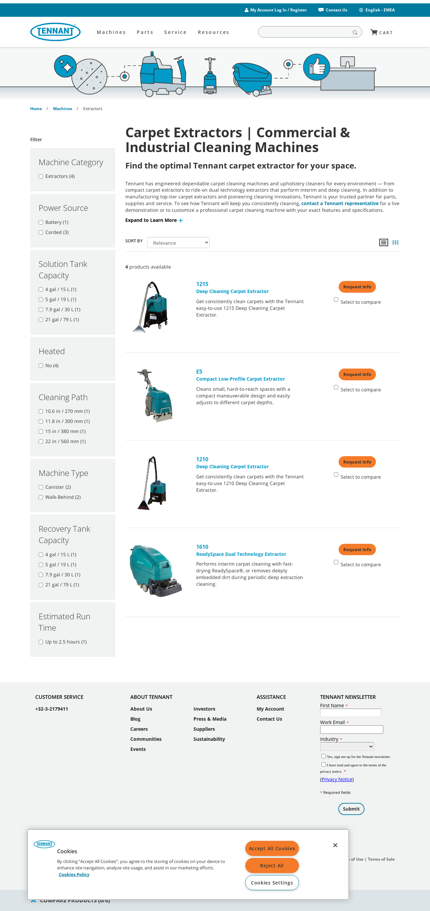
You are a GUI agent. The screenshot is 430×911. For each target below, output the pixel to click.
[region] (188, 864)
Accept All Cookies (272, 848)
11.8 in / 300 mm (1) (64, 421)
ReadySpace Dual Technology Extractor (250, 550)
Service (175, 32)
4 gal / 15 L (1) (57, 289)
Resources (214, 32)
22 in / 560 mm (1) (62, 441)
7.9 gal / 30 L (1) (59, 309)
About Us (141, 702)
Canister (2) (55, 487)
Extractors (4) (57, 176)
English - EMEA (376, 10)
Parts (145, 32)
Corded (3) (54, 232)
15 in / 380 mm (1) (62, 431)
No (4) (48, 365)
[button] (154, 220)
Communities (146, 732)
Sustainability (209, 732)
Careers (139, 722)
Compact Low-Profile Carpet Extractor (250, 375)
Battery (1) (53, 222)
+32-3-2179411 (51, 702)
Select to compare (357, 301)
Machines (111, 32)
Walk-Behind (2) (60, 497)
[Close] (335, 845)
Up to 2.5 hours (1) (63, 641)
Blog (135, 712)
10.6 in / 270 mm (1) (64, 411)
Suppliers (204, 722)
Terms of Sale (381, 852)
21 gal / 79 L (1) (59, 319)
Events (138, 742)
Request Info (357, 287)
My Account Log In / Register (278, 10)
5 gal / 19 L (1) (57, 299)
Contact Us (332, 10)
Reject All (272, 865)
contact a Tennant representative (340, 203)
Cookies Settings (272, 882)
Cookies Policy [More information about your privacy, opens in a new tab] (74, 874)
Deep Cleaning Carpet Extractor (250, 287)
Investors (204, 702)
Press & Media (210, 712)
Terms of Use (350, 852)
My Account (270, 702)
